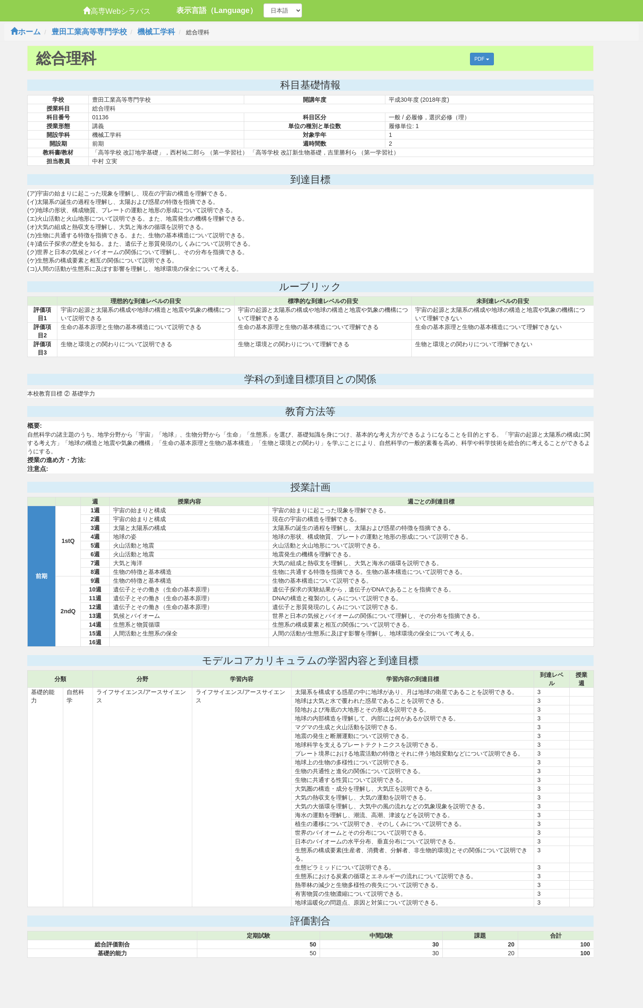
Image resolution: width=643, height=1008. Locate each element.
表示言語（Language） (216, 10)
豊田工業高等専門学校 (89, 32)
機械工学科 (156, 32)
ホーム (25, 32)
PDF (482, 59)
